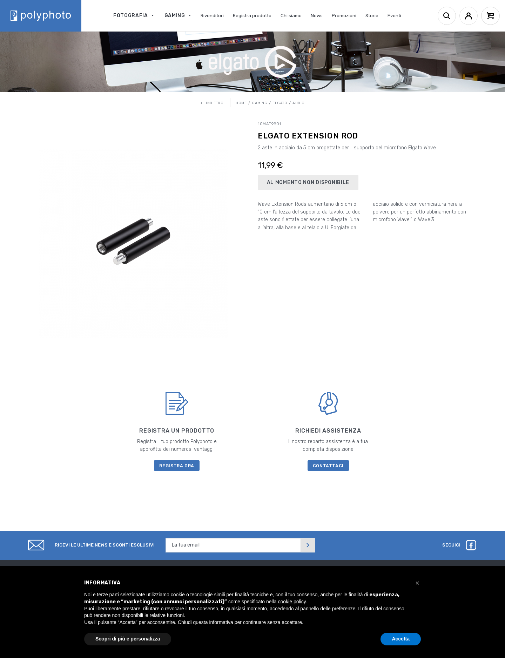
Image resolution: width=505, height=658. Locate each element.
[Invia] (308, 545)
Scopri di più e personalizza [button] (127, 639)
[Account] (468, 16)
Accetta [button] (401, 639)
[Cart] (490, 16)
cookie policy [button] (292, 601)
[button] (417, 583)
